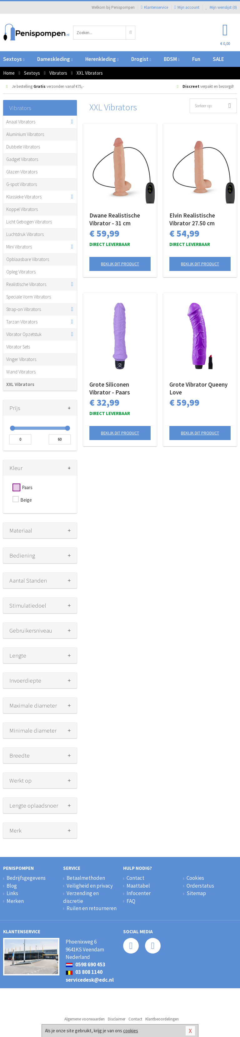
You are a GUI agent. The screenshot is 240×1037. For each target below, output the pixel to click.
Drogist (141, 59)
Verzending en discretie (81, 897)
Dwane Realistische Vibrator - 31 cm (114, 219)
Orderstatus (200, 885)
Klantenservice (154, 7)
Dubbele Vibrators (23, 147)
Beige (26, 500)
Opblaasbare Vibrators (27, 259)
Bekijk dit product (120, 264)
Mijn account (186, 7)
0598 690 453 (85, 964)
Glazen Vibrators (22, 172)
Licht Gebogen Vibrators (29, 222)
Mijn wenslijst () (221, 7)
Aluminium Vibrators (25, 134)
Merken (15, 901)
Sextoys (13, 59)
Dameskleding (54, 59)
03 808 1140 (84, 972)
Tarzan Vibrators (22, 322)
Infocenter (139, 893)
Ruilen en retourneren (92, 908)
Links (12, 893)
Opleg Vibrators (21, 272)
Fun (196, 59)
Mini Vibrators (19, 247)
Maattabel (138, 885)
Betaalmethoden (86, 877)
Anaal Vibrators (20, 122)
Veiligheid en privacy (90, 885)
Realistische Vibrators (26, 284)
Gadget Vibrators (22, 159)
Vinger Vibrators (21, 359)
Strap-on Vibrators (23, 309)
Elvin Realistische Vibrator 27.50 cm (192, 219)
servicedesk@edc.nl (90, 979)
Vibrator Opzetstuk (24, 334)
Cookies (195, 877)
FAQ (131, 901)
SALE (218, 59)
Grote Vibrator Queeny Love (198, 388)
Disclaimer (116, 1019)
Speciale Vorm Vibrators (28, 297)
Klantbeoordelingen (162, 1019)
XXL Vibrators (20, 384)
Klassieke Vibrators (24, 197)
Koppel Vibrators (22, 209)
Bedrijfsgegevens (26, 877)
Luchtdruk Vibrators (25, 234)
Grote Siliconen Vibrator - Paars (109, 388)
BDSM (171, 59)
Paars (27, 487)
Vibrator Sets (18, 347)
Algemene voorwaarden (84, 1019)
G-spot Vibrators (21, 184)
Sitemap (196, 893)
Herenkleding (101, 59)
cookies (130, 1031)
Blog (12, 885)
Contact (135, 877)
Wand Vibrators (21, 372)
